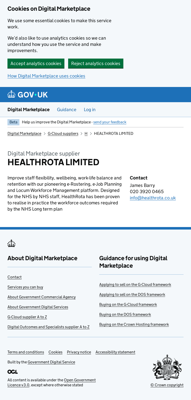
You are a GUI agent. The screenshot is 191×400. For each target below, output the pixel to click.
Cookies (55, 352)
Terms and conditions (25, 352)
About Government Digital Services (37, 307)
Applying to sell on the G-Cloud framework (135, 284)
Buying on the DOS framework (125, 314)
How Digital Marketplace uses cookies (46, 76)
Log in (90, 109)
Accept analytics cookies (35, 63)
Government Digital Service (51, 362)
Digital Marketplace (28, 109)
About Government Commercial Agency (41, 297)
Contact (14, 277)
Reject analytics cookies (95, 63)
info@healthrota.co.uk (153, 198)
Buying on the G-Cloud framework (128, 304)
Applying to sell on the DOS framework (132, 294)
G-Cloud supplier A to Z (27, 317)
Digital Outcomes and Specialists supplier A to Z (48, 326)
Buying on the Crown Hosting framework (134, 324)
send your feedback (109, 122)
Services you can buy (25, 287)
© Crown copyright (167, 385)
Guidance (66, 109)
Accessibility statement (115, 352)
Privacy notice (79, 352)
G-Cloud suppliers (63, 133)
